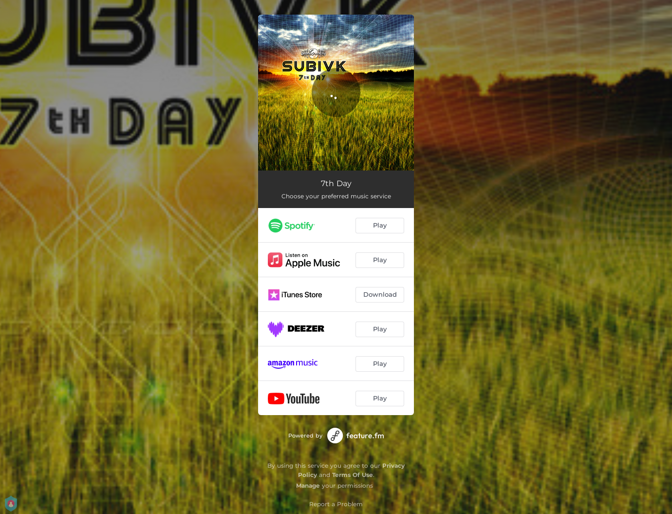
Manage (308, 485)
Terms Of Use (352, 474)
